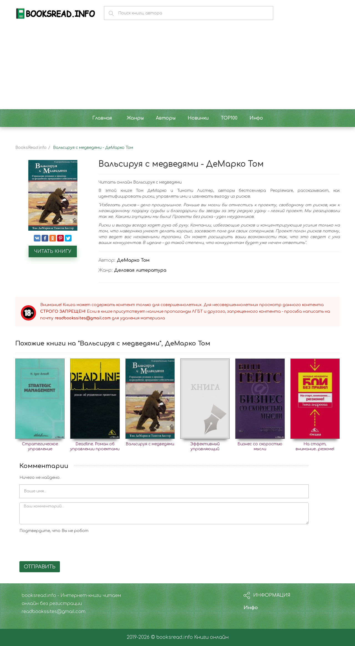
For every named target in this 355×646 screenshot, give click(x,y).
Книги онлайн (211, 637)
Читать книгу (52, 251)
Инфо (251, 607)
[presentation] (61, 546)
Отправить (39, 566)
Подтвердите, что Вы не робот (53, 531)
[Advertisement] (177, 67)
